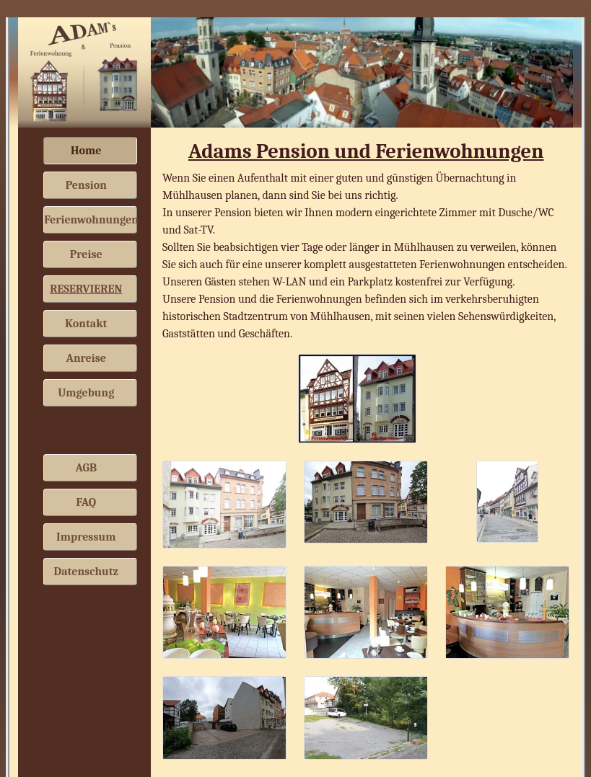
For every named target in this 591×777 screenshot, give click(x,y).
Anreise (86, 358)
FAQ (86, 502)
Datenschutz (86, 571)
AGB (86, 467)
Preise (86, 254)
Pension (86, 185)
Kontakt (86, 323)
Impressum (86, 536)
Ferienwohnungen (90, 219)
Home (86, 150)
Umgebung (86, 392)
